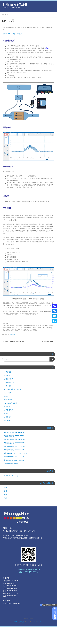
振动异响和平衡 (9, 382)
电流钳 (6, 396)
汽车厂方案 (7, 393)
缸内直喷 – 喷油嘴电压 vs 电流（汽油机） (14, 341)
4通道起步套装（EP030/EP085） (15, 439)
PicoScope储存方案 (10, 403)
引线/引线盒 (8, 400)
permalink (12, 334)
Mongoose (7, 420)
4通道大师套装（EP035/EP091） (15, 457)
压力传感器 (7, 386)
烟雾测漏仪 (7, 417)
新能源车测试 (8, 379)
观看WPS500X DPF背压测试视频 (12, 34)
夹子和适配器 (8, 410)
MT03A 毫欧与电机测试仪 (12, 389)
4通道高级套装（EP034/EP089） (15, 450)
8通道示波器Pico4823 (11, 463)
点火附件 (7, 406)
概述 (5, 487)
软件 (5, 494)
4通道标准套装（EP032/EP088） (15, 446)
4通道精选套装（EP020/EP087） (15, 443)
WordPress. (40, 622)
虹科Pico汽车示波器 (15, 4)
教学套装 (7, 375)
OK (51, 358)
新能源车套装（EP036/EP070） (14, 460)
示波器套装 (7, 372)
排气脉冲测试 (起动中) (48, 341)
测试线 (6, 413)
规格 (5, 498)
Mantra (34, 622)
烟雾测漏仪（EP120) (11, 476)
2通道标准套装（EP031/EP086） (15, 436)
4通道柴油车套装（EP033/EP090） (16, 453)
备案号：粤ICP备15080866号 (28, 572)
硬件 (5, 491)
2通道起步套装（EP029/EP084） (15, 432)
